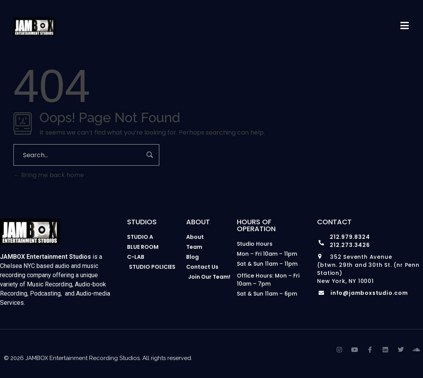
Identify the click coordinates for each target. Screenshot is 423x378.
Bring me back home (48, 175)
